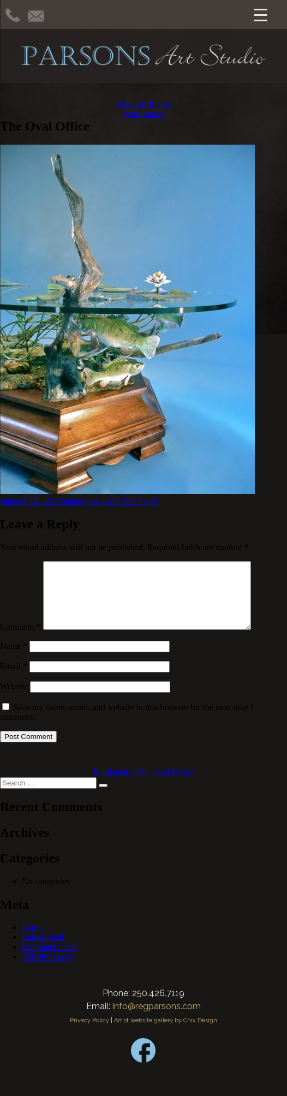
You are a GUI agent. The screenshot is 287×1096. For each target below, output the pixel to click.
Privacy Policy (89, 1033)
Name (13, 659)
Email (13, 679)
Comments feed (49, 959)
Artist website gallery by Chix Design (165, 1033)
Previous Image (143, 104)
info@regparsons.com (156, 1019)
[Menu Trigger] (260, 14)
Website (14, 699)
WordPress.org (47, 969)
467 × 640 (140, 500)
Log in (33, 940)
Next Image (143, 113)
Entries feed (43, 950)
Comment (20, 640)
